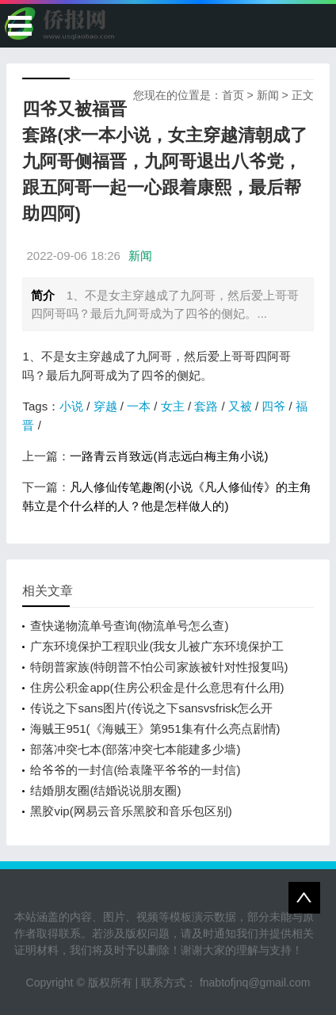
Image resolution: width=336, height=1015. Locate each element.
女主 (173, 406)
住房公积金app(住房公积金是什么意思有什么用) (157, 687)
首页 (233, 95)
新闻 (268, 95)
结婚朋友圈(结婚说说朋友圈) (105, 790)
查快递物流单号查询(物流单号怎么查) (129, 625)
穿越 (105, 406)
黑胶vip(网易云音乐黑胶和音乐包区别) (130, 811)
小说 (71, 406)
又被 (240, 406)
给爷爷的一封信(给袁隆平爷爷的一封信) (135, 770)
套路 (206, 406)
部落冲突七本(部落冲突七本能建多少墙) (135, 749)
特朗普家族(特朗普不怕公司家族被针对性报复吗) (159, 666)
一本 (139, 406)
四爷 (273, 406)
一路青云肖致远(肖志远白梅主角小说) (169, 456)
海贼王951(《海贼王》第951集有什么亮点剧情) (155, 728)
